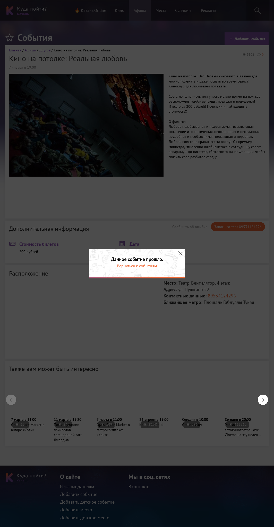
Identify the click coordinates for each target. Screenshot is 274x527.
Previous (8, 397)
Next (260, 397)
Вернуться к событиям (137, 265)
